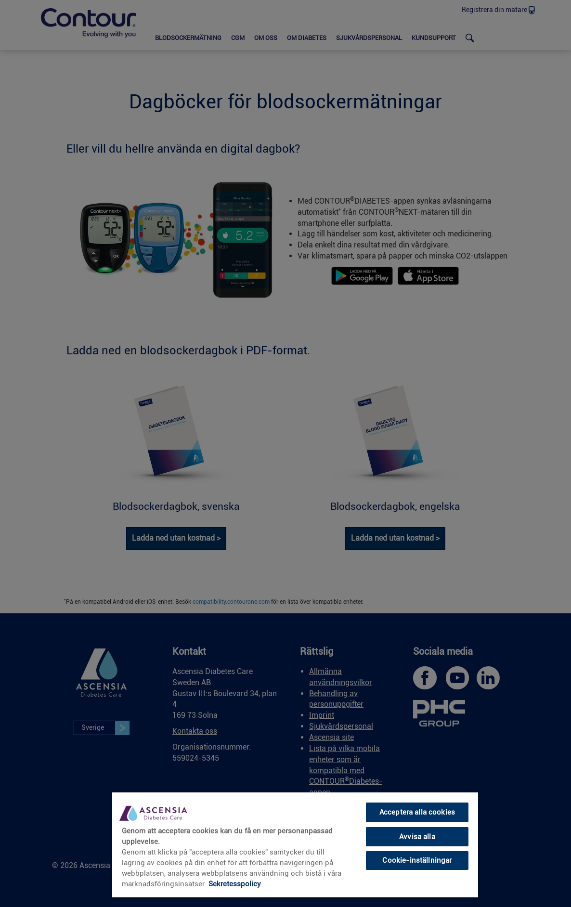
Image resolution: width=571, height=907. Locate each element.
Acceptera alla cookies (417, 812)
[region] (295, 844)
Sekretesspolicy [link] (234, 884)
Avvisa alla (417, 836)
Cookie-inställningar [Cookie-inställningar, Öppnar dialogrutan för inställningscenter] (417, 860)
